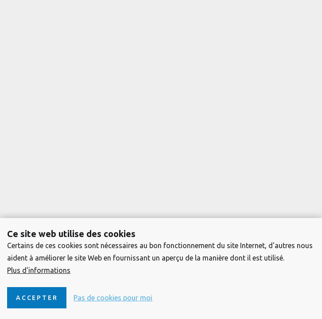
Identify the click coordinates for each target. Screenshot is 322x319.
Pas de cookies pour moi (113, 297)
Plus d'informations (38, 270)
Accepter (37, 297)
